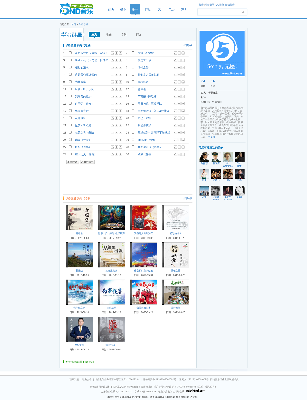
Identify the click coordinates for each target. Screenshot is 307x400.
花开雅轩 (80, 118)
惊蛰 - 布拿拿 (146, 53)
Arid (204, 197)
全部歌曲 (187, 45)
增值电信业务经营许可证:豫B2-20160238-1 (117, 379)
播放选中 (87, 162)
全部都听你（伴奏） (150, 147)
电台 (172, 9)
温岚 (204, 180)
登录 (201, 4)
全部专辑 (187, 198)
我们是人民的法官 (149, 74)
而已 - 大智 (144, 118)
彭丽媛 (204, 163)
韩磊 (239, 180)
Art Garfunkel (228, 164)
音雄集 (79, 233)
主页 (94, 34)
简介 (139, 34)
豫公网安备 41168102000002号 (159, 379)
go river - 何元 (146, 139)
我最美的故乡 (83, 96)
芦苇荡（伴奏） (84, 103)
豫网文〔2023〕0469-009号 (194, 379)
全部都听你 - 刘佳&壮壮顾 (153, 110)
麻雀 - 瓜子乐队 (84, 89)
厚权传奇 (143, 81)
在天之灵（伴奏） (86, 154)
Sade (239, 197)
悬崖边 (142, 89)
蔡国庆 (216, 163)
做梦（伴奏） (146, 154)
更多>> (212, 137)
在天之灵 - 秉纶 (84, 132)
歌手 (135, 9)
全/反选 (72, 162)
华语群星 (83, 24)
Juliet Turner (216, 198)
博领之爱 (143, 67)
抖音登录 (209, 4)
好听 (184, 9)
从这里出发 (144, 60)
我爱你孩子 (144, 125)
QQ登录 (220, 4)
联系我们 (74, 379)
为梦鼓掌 (80, 81)
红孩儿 (216, 180)
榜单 (123, 9)
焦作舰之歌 (82, 110)
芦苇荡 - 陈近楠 (147, 96)
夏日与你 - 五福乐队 (150, 103)
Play (228, 180)
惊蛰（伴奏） (83, 147)
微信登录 (230, 4)
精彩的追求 (82, 67)
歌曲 (109, 34)
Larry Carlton (228, 198)
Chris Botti (239, 164)
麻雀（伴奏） (83, 139)
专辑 (147, 9)
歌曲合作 (87, 379)
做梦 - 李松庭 (83, 125)
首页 (79, 9)
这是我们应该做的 (86, 74)
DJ (160, 9)
